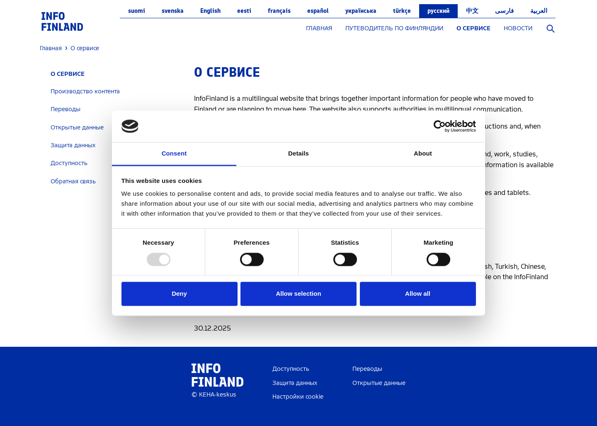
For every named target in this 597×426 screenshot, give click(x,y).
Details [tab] (298, 153)
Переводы (65, 109)
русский (438, 11)
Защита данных (294, 383)
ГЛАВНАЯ (319, 28)
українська (360, 11)
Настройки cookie (297, 396)
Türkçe (402, 11)
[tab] (114, 91)
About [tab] (423, 153)
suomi (136, 11)
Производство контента (85, 91)
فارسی (504, 11)
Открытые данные (378, 383)
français (279, 11)
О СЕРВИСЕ (473, 28)
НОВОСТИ (518, 28)
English (210, 11)
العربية (538, 11)
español (318, 11)
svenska (173, 11)
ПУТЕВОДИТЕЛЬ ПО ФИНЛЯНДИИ (394, 28)
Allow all (417, 293)
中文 (472, 11)
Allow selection (298, 293)
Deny (179, 293)
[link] (62, 21)
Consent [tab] (174, 153)
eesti (244, 11)
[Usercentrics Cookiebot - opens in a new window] (439, 126)
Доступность (290, 368)
